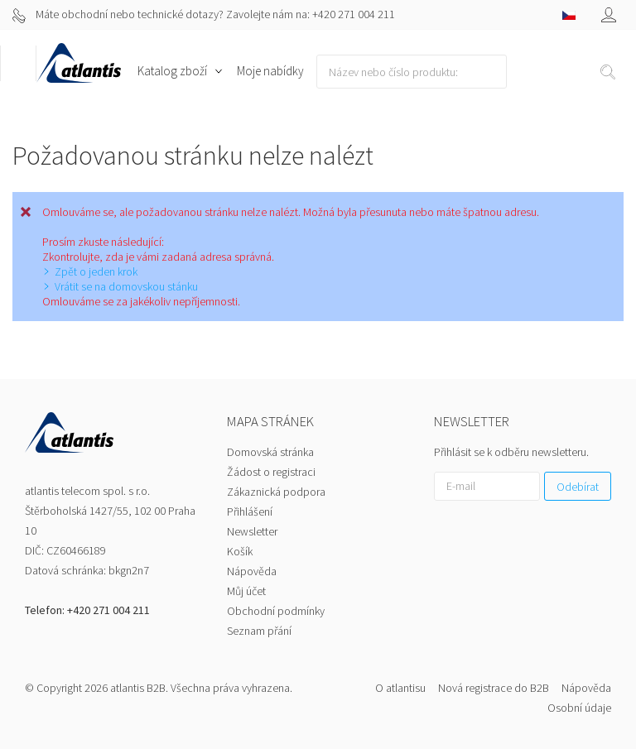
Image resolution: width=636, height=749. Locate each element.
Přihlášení (249, 511)
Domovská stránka (270, 451)
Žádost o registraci (271, 471)
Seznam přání (259, 630)
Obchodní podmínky (276, 610)
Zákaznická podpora (276, 491)
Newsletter (252, 531)
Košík (240, 551)
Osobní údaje (579, 707)
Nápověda (252, 571)
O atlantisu (400, 687)
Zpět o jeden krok (96, 271)
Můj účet (246, 590)
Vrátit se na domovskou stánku (126, 286)
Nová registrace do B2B (493, 687)
